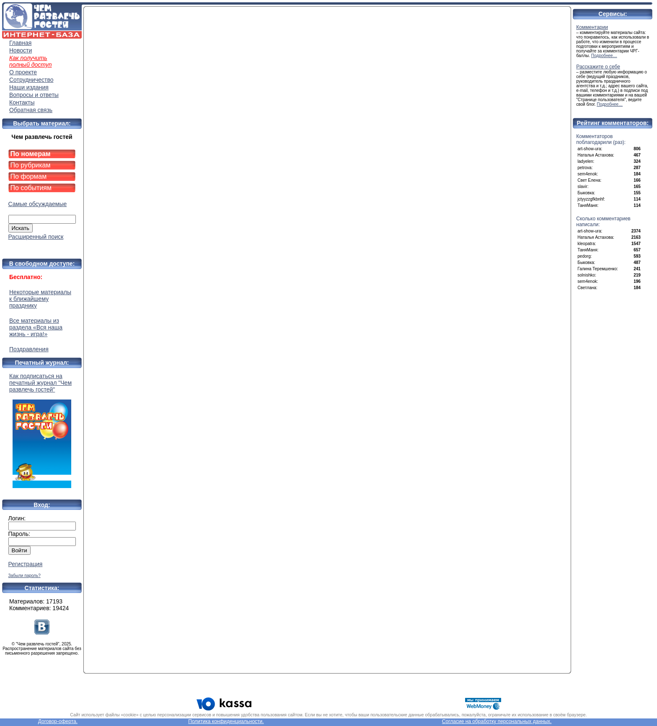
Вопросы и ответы (34, 94)
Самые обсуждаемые (37, 204)
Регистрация (25, 564)
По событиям (31, 187)
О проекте (23, 72)
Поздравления (29, 349)
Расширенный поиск (36, 236)
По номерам (30, 153)
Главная (20, 42)
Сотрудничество (31, 79)
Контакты (21, 102)
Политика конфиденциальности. (226, 721)
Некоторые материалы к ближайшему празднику (40, 299)
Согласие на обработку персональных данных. (497, 721)
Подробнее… (604, 55)
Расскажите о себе (598, 67)
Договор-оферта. (58, 721)
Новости (20, 50)
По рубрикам (30, 165)
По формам (28, 176)
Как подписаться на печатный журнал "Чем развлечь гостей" (42, 430)
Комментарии (592, 27)
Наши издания (29, 87)
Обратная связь (30, 110)
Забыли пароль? (24, 575)
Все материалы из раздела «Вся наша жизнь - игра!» (35, 327)
